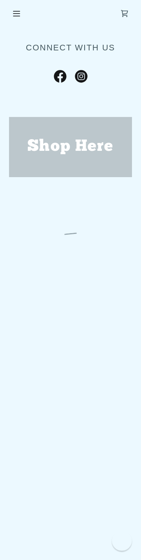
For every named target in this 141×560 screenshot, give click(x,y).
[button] (16, 13)
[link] (60, 78)
